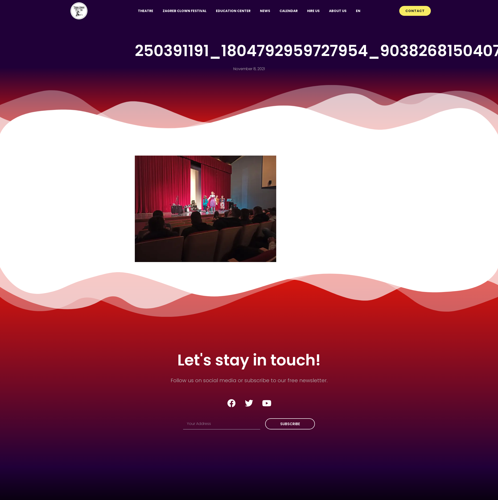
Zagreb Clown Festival (184, 10)
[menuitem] (358, 10)
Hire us (313, 10)
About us (337, 10)
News (265, 10)
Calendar (289, 10)
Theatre (145, 10)
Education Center (233, 10)
